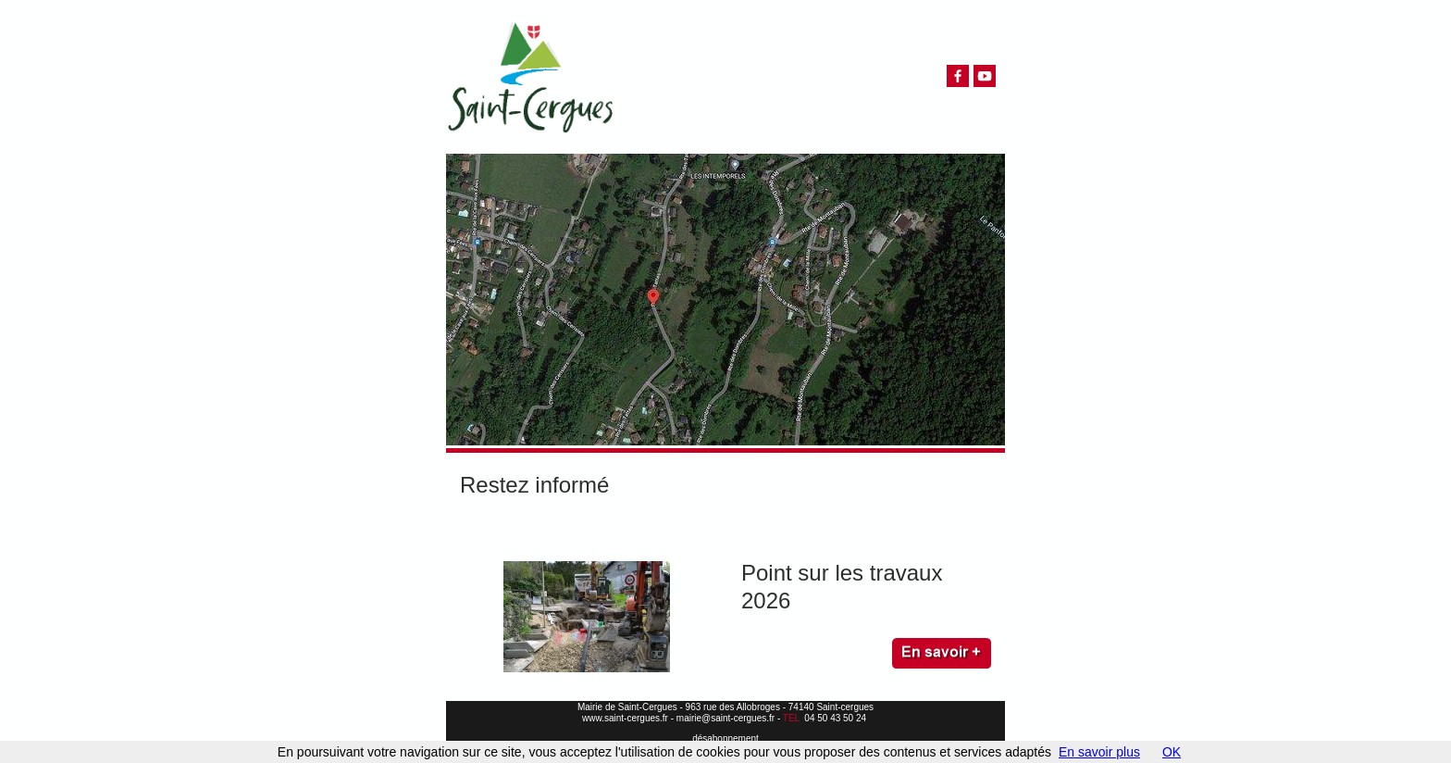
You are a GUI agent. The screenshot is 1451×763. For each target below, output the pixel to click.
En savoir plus (1099, 751)
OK (1171, 751)
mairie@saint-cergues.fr (725, 718)
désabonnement (725, 738)
